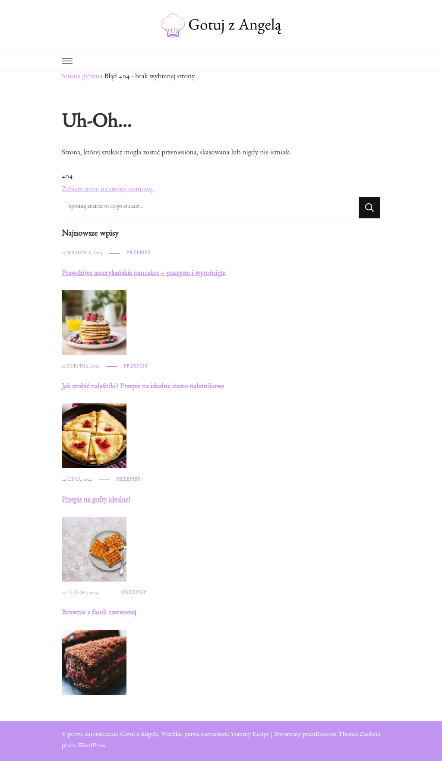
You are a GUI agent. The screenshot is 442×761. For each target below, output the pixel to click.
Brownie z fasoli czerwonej (99, 613)
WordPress (91, 746)
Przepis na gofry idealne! (96, 500)
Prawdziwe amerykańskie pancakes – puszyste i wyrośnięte (143, 274)
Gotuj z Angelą (139, 735)
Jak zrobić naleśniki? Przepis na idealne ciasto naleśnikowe (143, 387)
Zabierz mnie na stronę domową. (108, 190)
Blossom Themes (337, 735)
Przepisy (138, 253)
